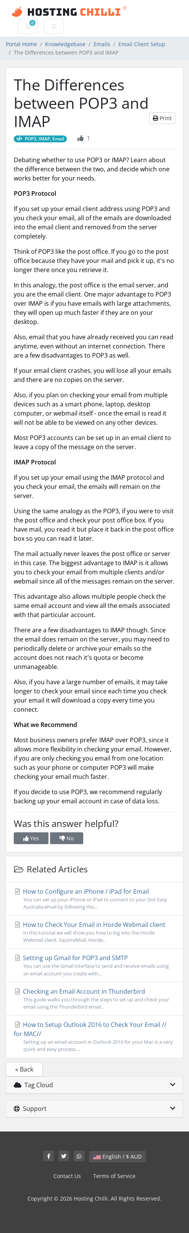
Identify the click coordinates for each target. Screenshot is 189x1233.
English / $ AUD (117, 1156)
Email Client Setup (141, 44)
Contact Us (67, 1176)
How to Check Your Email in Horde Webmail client (94, 932)
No (67, 838)
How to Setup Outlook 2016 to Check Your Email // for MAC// (94, 1036)
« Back (24, 1069)
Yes (31, 838)
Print (162, 118)
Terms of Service (114, 1176)
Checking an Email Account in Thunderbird (94, 999)
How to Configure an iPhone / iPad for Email (94, 899)
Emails (102, 44)
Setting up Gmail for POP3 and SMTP (94, 965)
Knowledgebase (65, 44)
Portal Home (21, 44)
